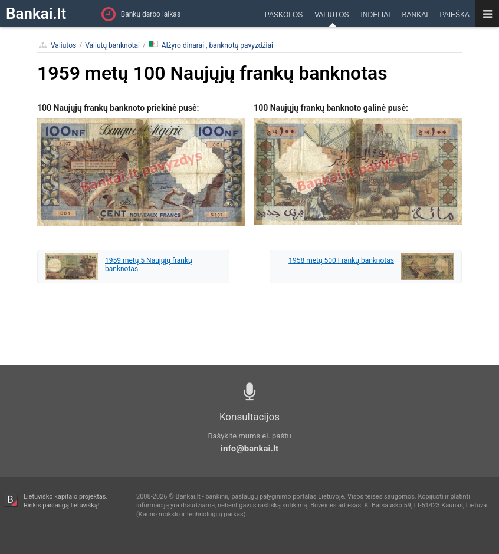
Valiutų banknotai (112, 45)
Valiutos (63, 45)
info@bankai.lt (249, 448)
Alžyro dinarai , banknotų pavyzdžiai (211, 45)
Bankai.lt (36, 13)
